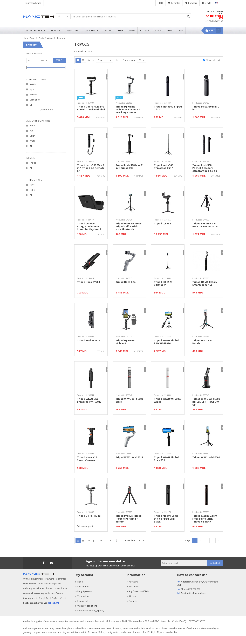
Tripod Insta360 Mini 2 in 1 (205, 108)
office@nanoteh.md (196, 593)
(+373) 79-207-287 (214, 21)
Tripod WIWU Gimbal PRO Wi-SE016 (166, 342)
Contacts (132, 601)
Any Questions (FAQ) (137, 591)
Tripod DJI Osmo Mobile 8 (125, 342)
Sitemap (131, 596)
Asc (116, 60)
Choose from (129, 60)
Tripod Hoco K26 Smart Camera (87, 459)
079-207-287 (194, 589)
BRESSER (34, 94)
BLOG (160, 3)
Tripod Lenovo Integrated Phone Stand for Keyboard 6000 (89, 226)
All (31, 146)
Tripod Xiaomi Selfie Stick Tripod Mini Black (166, 518)
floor (32, 184)
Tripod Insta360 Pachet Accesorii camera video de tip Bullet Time (204, 168)
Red (31, 130)
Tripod (33, 162)
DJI (31, 104)
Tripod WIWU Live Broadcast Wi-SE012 (89, 400)
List (83, 60)
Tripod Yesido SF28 (88, 340)
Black (32, 125)
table (32, 189)
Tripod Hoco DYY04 (88, 282)
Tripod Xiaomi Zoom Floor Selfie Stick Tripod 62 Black (204, 518)
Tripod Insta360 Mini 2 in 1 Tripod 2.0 (128, 167)
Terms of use (82, 596)
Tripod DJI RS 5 (163, 223)
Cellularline (35, 99)
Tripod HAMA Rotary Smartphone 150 (204, 283)
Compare (192, 3)
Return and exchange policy (89, 610)
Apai (32, 89)
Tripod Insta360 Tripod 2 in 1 (168, 108)
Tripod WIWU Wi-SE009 (206, 457)
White (32, 140)
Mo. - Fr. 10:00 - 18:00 (215, 12)
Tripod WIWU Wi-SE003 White (167, 400)
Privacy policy (83, 601)
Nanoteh (38, 16)
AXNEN (33, 84)
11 (212, 540)
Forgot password (84, 591)
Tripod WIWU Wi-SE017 (129, 457)
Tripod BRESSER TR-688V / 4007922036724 (205, 225)
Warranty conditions (86, 605)
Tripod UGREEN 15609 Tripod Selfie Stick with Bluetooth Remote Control (128, 226)
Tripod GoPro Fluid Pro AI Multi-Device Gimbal (91, 108)
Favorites (175, 3)
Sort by (90, 60)
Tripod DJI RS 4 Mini (88, 515)
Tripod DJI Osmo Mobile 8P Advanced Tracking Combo (127, 109)
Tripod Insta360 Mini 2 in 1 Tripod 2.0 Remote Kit (91, 168)
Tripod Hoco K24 (125, 282)
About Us (132, 581)
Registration (82, 586)
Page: (188, 540)
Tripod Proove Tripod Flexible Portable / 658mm (128, 518)
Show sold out (213, 60)
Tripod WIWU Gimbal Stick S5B (166, 459)
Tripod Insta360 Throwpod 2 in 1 (163, 167)
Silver (32, 135)
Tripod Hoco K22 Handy (202, 342)
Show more (46, 109)
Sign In (208, 3)
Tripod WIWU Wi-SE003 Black (129, 400)
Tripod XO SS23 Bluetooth (163, 283)
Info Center (133, 586)
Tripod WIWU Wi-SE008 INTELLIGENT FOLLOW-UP (206, 402)
